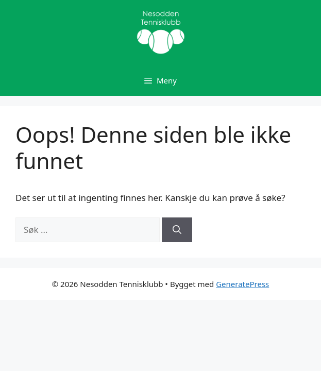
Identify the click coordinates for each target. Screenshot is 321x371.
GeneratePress (242, 284)
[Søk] (177, 229)
